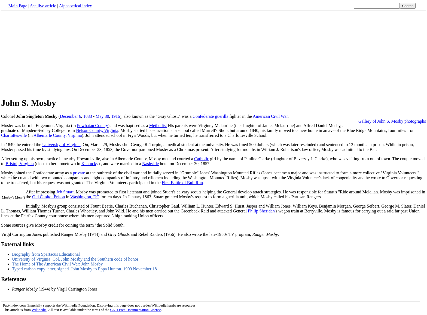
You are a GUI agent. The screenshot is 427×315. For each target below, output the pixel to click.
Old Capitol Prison (48, 196)
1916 (115, 116)
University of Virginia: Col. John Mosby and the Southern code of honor (75, 259)
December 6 (70, 116)
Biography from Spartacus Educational (46, 254)
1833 (87, 116)
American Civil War (270, 116)
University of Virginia (61, 144)
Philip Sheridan (261, 211)
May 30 (102, 116)
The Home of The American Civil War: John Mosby (57, 264)
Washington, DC (84, 196)
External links (17, 244)
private (79, 173)
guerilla (221, 116)
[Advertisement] (213, 54)
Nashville (150, 163)
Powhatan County (92, 125)
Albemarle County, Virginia (57, 135)
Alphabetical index (75, 6)
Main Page (17, 6)
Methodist (158, 125)
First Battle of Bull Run (182, 182)
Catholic (201, 158)
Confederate (203, 116)
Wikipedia (39, 310)
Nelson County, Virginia (97, 130)
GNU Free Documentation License (135, 310)
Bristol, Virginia (19, 163)
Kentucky (89, 163)
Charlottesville (14, 135)
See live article (43, 6)
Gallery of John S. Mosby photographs (392, 121)
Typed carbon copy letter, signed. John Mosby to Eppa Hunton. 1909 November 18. (85, 269)
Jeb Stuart (65, 192)
